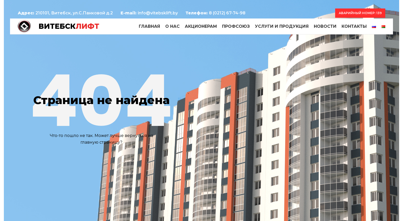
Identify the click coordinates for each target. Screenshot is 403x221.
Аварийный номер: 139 (360, 13)
